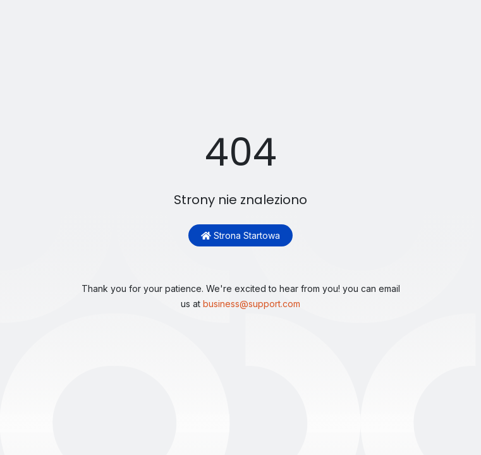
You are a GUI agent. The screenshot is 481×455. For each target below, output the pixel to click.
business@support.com (251, 303)
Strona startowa (240, 235)
